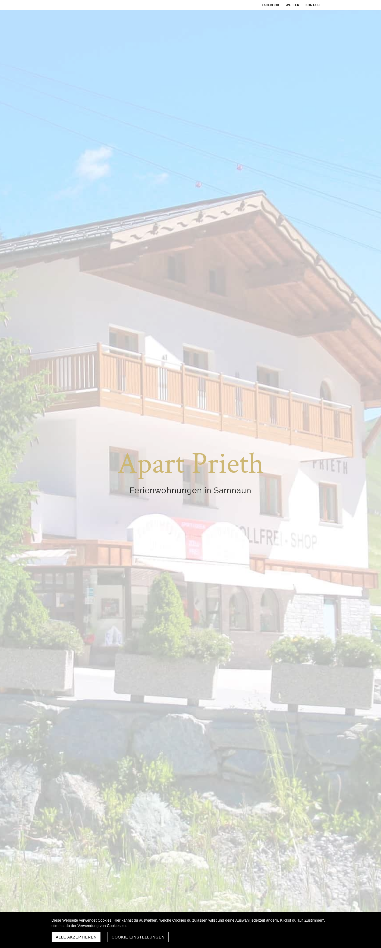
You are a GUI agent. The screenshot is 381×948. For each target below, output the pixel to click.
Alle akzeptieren (76, 937)
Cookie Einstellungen (138, 937)
